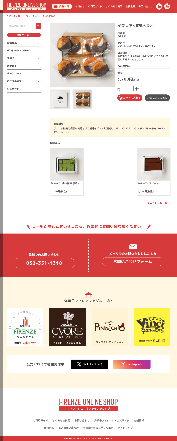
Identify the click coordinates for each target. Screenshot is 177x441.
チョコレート (14, 73)
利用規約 (49, 427)
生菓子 (10, 58)
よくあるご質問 (114, 6)
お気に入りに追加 (157, 97)
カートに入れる (130, 98)
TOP (9, 16)
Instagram (131, 364)
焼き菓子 (12, 65)
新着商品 (12, 42)
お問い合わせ (146, 6)
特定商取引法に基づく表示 (98, 427)
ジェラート (13, 88)
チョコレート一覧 (21, 16)
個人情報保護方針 (69, 427)
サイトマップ (125, 427)
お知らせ (80, 6)
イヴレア (34, 16)
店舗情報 (139, 420)
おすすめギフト (15, 81)
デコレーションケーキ (19, 50)
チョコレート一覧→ (158, 203)
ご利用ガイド (95, 6)
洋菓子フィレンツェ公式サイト (111, 420)
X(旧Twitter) (89, 364)
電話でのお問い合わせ (44, 260)
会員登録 (130, 6)
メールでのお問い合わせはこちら (132, 258)
